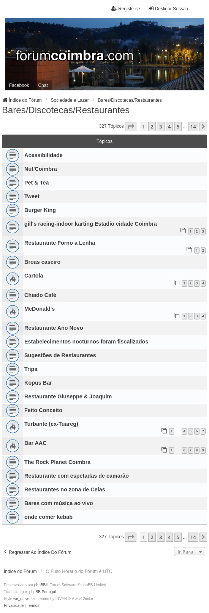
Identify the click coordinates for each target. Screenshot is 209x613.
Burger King (40, 210)
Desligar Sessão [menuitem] (168, 8)
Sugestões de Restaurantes (60, 355)
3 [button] (160, 126)
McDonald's (39, 309)
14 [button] (193, 126)
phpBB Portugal (42, 592)
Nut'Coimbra (40, 169)
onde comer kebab (48, 517)
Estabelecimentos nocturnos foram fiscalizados (86, 342)
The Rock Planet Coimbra (57, 462)
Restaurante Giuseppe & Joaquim (68, 396)
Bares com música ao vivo (58, 503)
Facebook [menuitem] (19, 85)
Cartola (33, 276)
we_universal (24, 599)
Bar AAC (35, 443)
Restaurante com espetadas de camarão (76, 476)
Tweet (32, 196)
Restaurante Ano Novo (53, 328)
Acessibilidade (43, 155)
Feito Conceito (43, 410)
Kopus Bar (38, 383)
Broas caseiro (42, 262)
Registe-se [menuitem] (125, 8)
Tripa (30, 369)
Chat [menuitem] (43, 85)
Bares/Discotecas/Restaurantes (66, 110)
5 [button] (178, 126)
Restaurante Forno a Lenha (59, 243)
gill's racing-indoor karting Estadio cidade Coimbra (90, 224)
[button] (130, 126)
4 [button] (169, 126)
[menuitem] (14, 605)
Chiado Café (40, 295)
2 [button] (151, 126)
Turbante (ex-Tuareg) (51, 424)
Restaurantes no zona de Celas (64, 489)
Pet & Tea (36, 183)
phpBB (40, 585)
